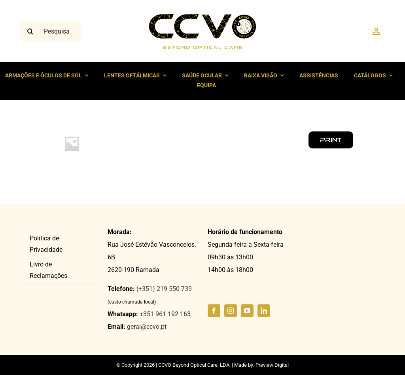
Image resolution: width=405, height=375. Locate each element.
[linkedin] (263, 310)
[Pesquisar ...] (50, 31)
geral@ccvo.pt (147, 326)
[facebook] (214, 310)
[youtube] (247, 310)
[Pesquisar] (30, 31)
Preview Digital (272, 365)
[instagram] (230, 310)
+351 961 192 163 (165, 314)
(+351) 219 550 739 (164, 288)
